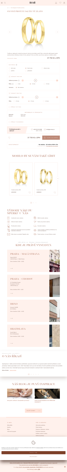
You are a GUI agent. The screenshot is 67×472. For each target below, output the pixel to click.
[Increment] (57, 80)
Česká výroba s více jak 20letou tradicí (45, 234)
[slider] (35, 80)
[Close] (65, 467)
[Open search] (5, 3)
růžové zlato (47, 68)
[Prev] (10, 32)
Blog (8, 429)
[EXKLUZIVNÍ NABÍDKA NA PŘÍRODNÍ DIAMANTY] (47, 396)
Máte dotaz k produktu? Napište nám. (18, 234)
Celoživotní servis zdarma (15, 218)
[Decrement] (23, 80)
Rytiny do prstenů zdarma (42, 222)
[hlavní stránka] (32, 4)
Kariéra (9, 427)
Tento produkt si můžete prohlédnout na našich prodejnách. (45, 230)
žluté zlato (29, 68)
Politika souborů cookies (41, 433)
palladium (29, 70)
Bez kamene (21, 87)
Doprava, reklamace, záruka (42, 429)
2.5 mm (33, 83)
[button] (58, 178)
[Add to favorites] (29, 193)
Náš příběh (9, 425)
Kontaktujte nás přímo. (52, 146)
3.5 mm (47, 83)
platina (12, 70)
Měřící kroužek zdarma (41, 218)
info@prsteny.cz (49, 129)
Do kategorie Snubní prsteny (15, 7)
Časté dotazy (39, 427)
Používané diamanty (40, 431)
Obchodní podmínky (40, 425)
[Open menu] (2, 3)
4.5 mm (47, 101)
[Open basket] (65, 3)
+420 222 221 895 (36, 129)
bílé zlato (13, 68)
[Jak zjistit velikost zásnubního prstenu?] (19, 395)
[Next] (57, 32)
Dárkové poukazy (40, 435)
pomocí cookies (39, 447)
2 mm (19, 83)
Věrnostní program (11, 431)
